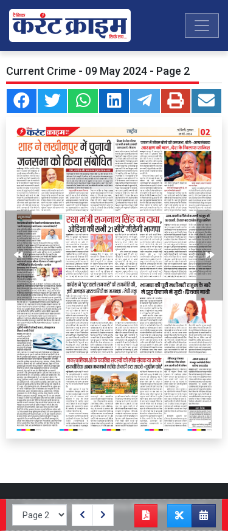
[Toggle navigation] (202, 25)
